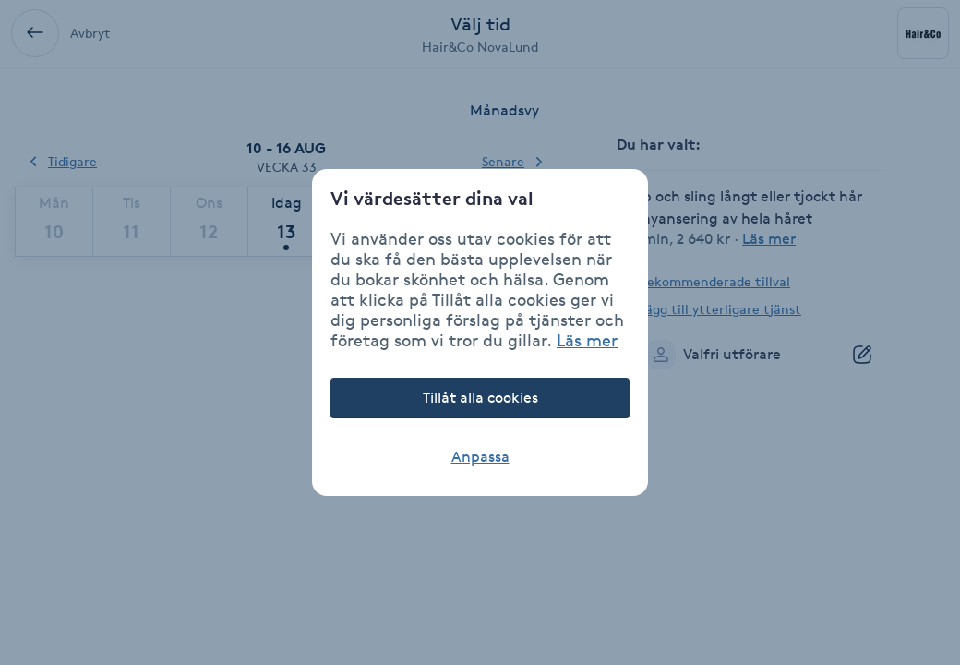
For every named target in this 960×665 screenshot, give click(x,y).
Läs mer (587, 340)
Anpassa (480, 457)
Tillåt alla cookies (480, 397)
